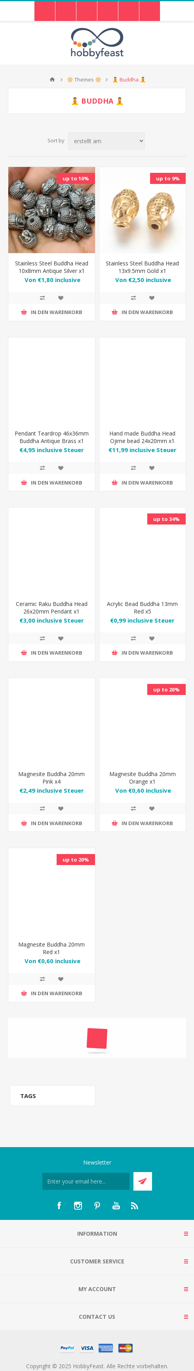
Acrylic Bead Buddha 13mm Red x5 (142, 607)
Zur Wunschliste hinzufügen (61, 298)
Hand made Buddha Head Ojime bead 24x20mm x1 (142, 437)
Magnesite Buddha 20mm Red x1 (51, 948)
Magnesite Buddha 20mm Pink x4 (51, 777)
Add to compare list (42, 298)
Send (142, 1181)
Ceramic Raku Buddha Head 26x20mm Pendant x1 (51, 607)
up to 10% (76, 178)
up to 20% (166, 689)
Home (52, 79)
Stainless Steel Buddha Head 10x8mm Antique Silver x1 (51, 267)
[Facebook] (59, 1205)
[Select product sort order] (106, 141)
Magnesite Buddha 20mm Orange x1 (142, 777)
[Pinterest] (97, 1205)
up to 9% (168, 178)
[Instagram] (78, 1205)
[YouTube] (116, 1205)
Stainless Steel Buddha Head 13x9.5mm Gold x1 (142, 267)
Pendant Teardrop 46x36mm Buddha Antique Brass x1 (52, 437)
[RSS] (135, 1205)
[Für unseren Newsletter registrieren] (85, 1181)
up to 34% (166, 519)
